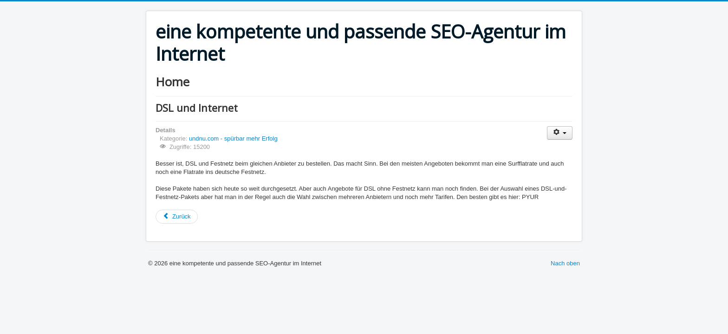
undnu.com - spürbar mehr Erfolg (233, 138)
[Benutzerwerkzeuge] (559, 133)
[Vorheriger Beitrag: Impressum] (177, 217)
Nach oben (565, 263)
